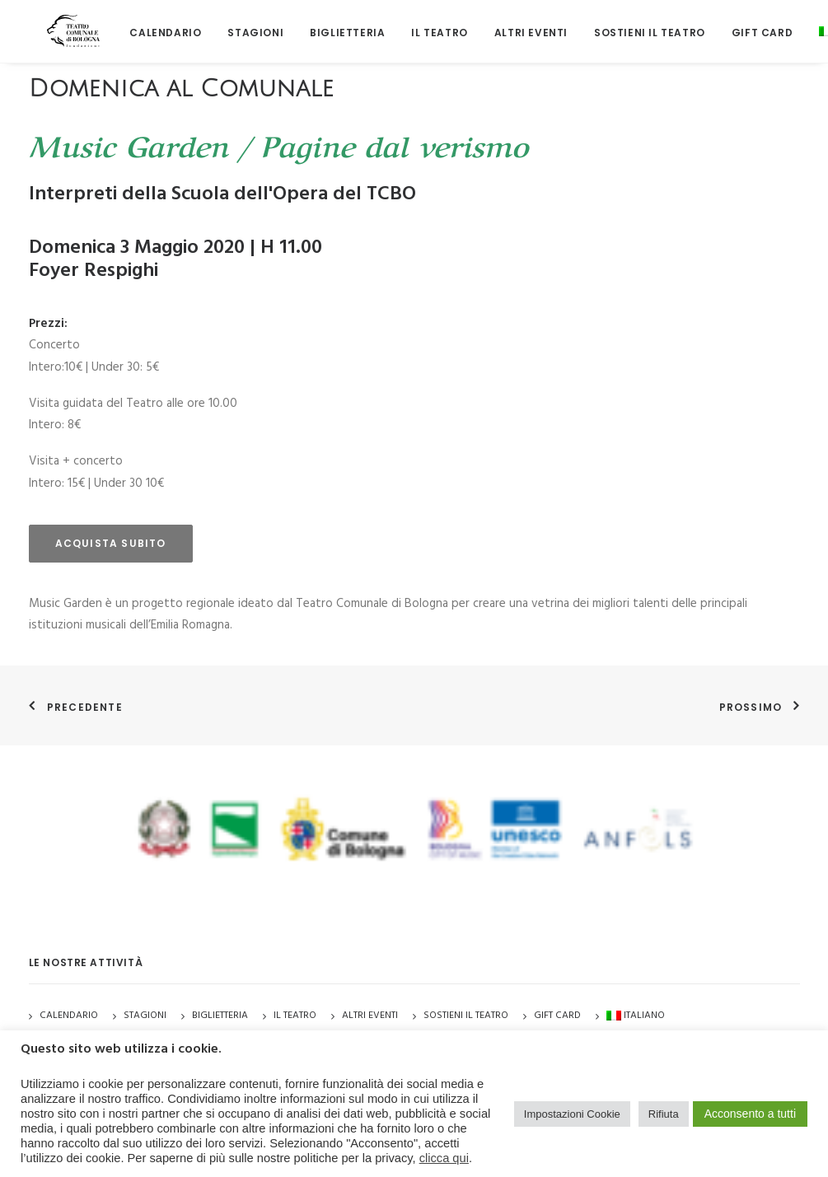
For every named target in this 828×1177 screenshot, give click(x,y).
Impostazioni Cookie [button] (572, 1114)
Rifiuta (663, 1114)
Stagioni (145, 1015)
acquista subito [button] (110, 543)
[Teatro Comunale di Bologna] (60, 22)
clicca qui (444, 1158)
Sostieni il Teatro (621, 24)
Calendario (138, 24)
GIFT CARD (734, 24)
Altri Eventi (503, 24)
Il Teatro (412, 24)
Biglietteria (320, 24)
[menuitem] (138, 24)
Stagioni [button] (228, 24)
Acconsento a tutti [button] (750, 1113)
